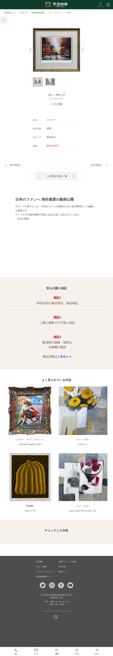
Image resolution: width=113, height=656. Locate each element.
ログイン (97, 651)
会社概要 (39, 562)
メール (36, 651)
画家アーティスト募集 (67, 562)
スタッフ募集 (41, 567)
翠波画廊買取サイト (44, 577)
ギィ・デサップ (54, 13)
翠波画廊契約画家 (37, 13)
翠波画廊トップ (10, 13)
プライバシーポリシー (45, 572)
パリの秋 (68, 13)
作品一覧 (24, 13)
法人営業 (62, 567)
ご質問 (56, 651)
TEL (16, 651)
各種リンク (63, 572)
